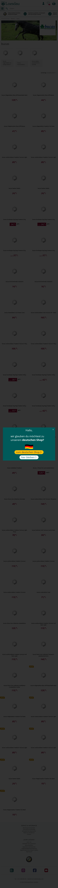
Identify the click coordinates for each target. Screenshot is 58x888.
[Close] (53, 429)
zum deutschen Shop (28, 452)
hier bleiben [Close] (28, 457)
